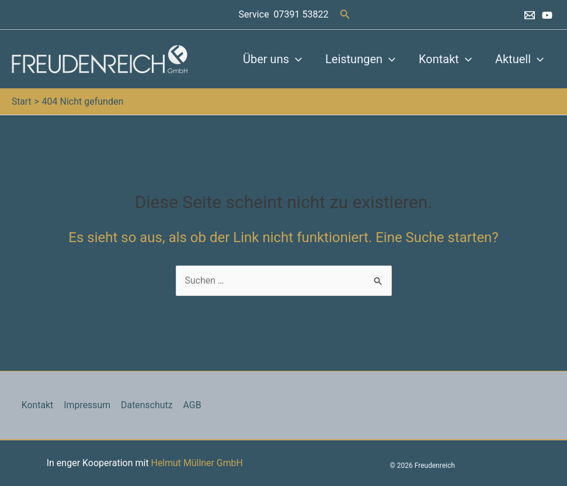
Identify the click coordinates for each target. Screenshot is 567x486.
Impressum (85, 405)
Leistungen (360, 59)
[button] (345, 14)
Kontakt (445, 59)
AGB (189, 405)
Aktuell (519, 59)
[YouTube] (547, 15)
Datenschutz (145, 405)
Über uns (272, 59)
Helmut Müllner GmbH (197, 462)
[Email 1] (529, 15)
